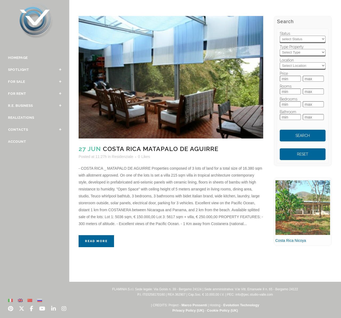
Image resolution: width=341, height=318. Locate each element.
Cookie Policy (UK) (222, 310)
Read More (96, 241)
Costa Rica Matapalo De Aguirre (160, 148)
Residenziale (122, 156)
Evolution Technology (241, 305)
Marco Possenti (194, 305)
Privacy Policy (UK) (188, 310)
